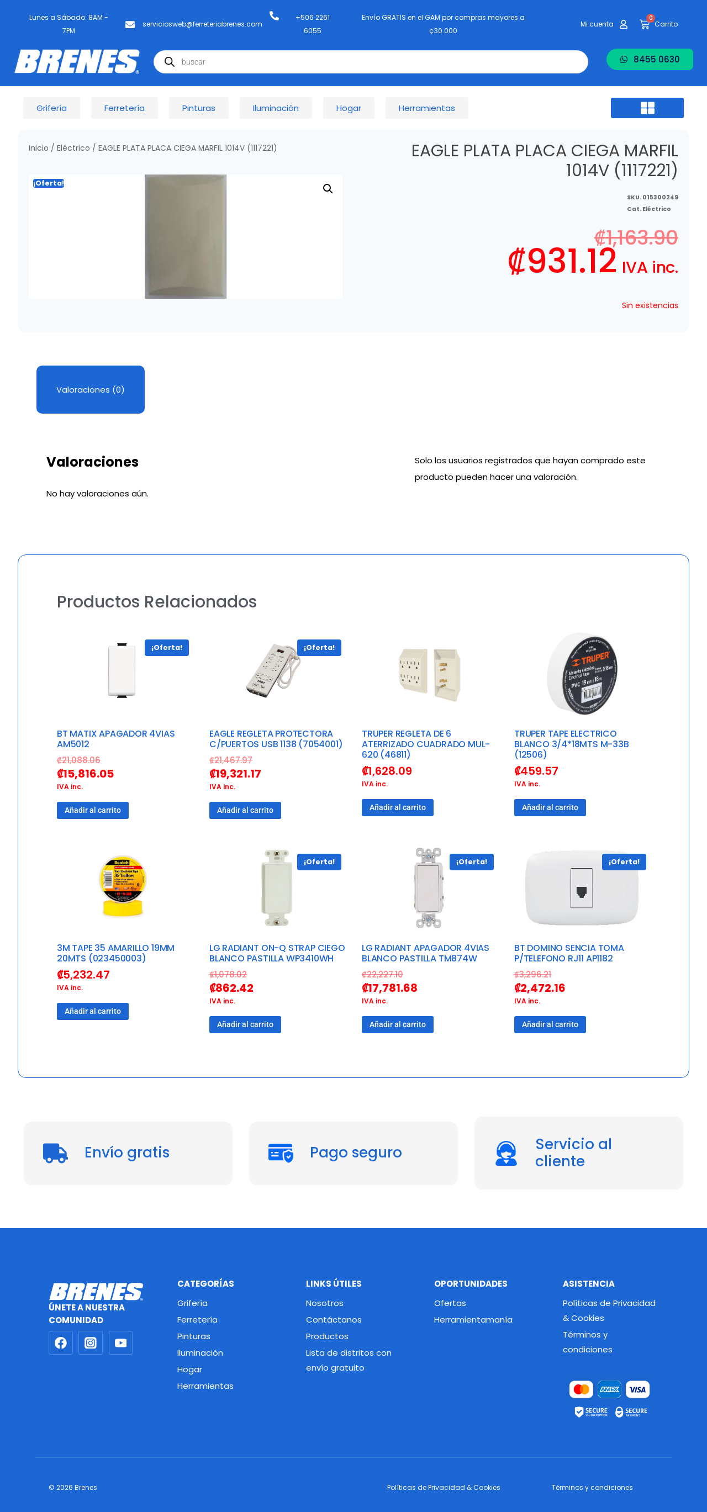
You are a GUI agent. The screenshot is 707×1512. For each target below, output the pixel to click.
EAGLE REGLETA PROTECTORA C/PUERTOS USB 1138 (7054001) (275, 738)
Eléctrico (73, 148)
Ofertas (450, 1303)
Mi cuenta (597, 24)
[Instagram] (90, 1343)
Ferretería (197, 1319)
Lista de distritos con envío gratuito (349, 1360)
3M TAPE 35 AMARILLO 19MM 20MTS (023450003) (116, 953)
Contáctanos (334, 1319)
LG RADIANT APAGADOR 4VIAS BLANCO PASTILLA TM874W (425, 953)
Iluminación (200, 1352)
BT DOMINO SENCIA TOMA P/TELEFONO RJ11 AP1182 (569, 953)
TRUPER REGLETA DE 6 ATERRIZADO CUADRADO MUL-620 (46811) (426, 744)
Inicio (39, 148)
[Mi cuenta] (623, 24)
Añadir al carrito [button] (93, 810)
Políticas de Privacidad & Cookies (609, 1310)
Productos (327, 1336)
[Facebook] (61, 1343)
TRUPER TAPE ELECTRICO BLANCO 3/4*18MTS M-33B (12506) (571, 744)
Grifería (192, 1303)
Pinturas (193, 1336)
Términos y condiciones (588, 1342)
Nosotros (325, 1303)
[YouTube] (121, 1343)
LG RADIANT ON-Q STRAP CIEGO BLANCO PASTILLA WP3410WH (277, 953)
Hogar (189, 1369)
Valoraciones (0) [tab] (90, 389)
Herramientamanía (473, 1319)
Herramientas (205, 1386)
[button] (647, 108)
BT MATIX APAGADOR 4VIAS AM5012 (116, 738)
